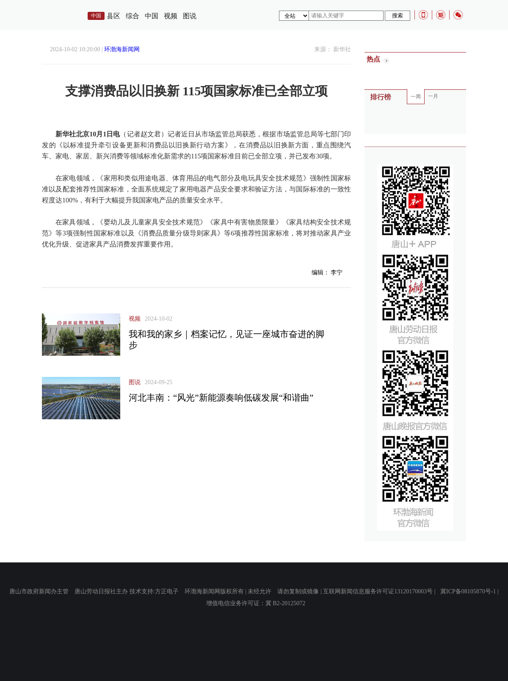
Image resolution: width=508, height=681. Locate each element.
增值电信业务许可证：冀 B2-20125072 (256, 603)
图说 (189, 15)
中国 (151, 15)
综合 (132, 15)
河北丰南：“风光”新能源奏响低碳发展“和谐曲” (221, 398)
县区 (113, 15)
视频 (170, 15)
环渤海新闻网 (122, 49)
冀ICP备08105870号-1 (468, 591)
